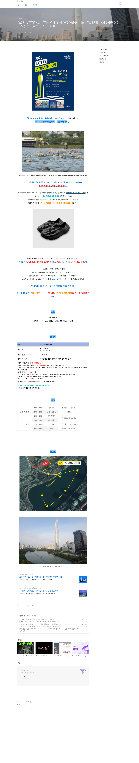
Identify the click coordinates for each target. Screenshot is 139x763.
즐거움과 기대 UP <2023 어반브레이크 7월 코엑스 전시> (35, 673)
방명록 (35, 5)
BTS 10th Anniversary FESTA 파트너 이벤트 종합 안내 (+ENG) (38, 680)
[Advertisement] (53, 63)
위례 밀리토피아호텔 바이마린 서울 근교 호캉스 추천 (38, 645)
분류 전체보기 (103, 49)
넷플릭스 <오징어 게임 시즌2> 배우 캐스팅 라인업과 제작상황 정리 (38, 676)
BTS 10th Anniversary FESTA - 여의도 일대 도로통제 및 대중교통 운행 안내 (41, 678)
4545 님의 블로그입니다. (28, 727)
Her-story (24, 724)
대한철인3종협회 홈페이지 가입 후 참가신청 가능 (34, 413)
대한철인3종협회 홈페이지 (52, 223)
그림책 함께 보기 (104, 56)
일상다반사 (23, 670)
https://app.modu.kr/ (26, 628)
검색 (115, 3)
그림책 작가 (102, 52)
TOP (120, 756)
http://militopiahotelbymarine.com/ (31, 642)
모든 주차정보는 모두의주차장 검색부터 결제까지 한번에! (40, 631)
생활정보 (101, 62)
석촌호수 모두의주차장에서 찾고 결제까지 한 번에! (35, 633)
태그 (26, 5)
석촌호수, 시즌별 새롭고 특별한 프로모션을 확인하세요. (37, 647)
